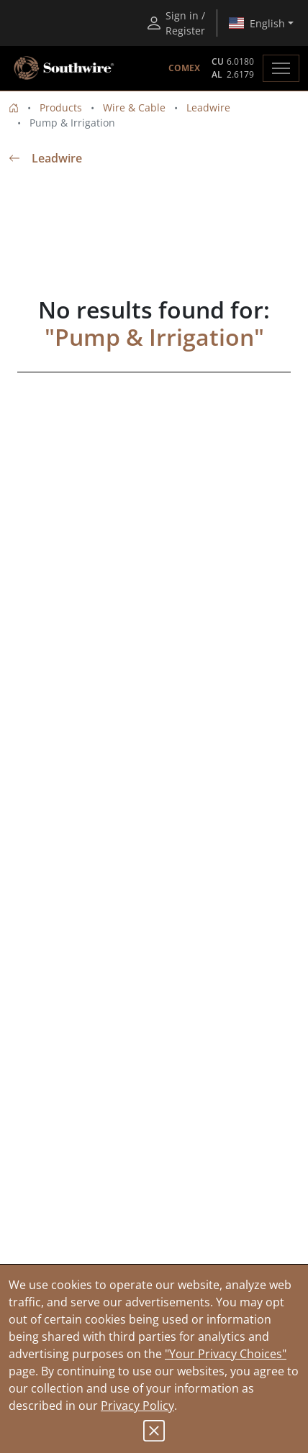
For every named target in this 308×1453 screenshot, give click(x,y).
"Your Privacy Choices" (225, 1354)
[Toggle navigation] (281, 68)
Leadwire (208, 107)
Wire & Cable (134, 107)
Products (61, 107)
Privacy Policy (137, 1405)
